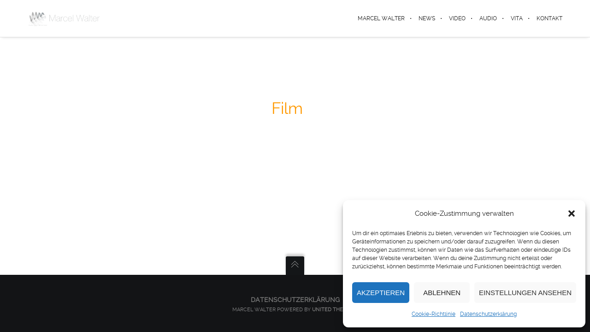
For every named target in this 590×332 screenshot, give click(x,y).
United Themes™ (335, 310)
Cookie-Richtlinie (433, 314)
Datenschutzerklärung (488, 314)
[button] (571, 213)
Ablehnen (441, 292)
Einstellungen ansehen (525, 292)
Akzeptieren (381, 292)
